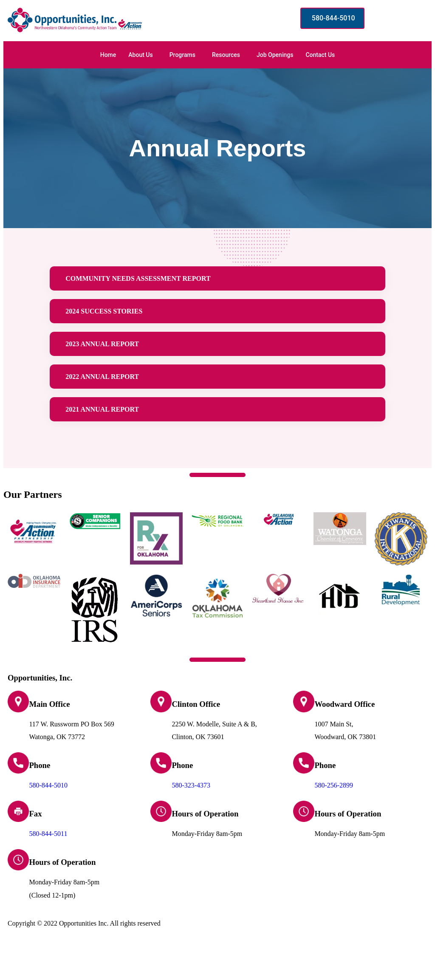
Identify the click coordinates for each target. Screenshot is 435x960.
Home (108, 54)
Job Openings (275, 54)
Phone (39, 780)
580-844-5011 (48, 849)
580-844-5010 (48, 801)
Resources (226, 54)
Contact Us (320, 54)
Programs (182, 54)
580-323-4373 (191, 801)
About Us (140, 54)
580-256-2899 (333, 801)
